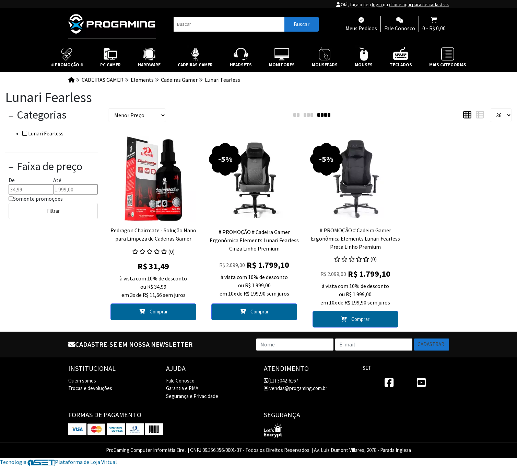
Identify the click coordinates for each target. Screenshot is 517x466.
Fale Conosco (180, 380)
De (12, 180)
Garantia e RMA (182, 388)
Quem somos (82, 380)
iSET (366, 368)
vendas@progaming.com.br (295, 388)
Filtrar (53, 211)
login (377, 4)
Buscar (301, 24)
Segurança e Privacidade (192, 396)
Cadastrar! (432, 344)
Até (57, 180)
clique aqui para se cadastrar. (419, 4)
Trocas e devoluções (90, 388)
